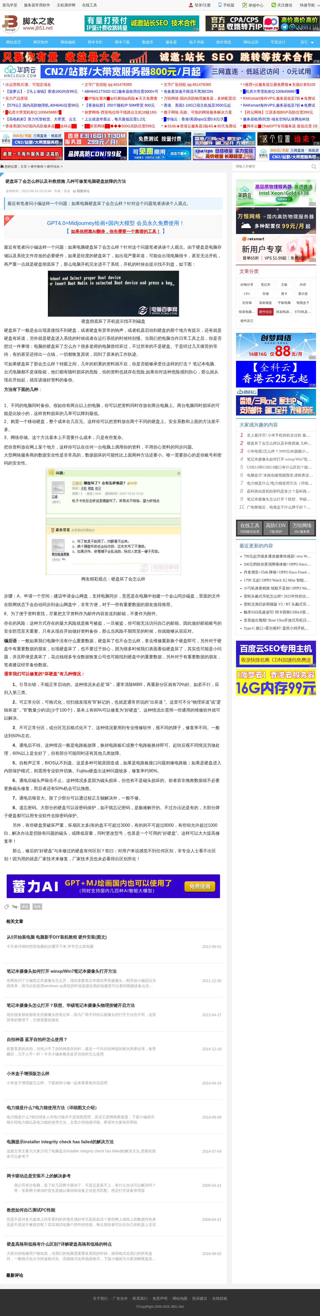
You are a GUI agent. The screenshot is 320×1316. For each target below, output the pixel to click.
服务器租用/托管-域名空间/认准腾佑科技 (276, 119)
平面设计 (278, 42)
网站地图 (180, 1298)
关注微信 (284, 5)
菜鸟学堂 (9, 5)
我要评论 (81, 191)
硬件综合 (53, 166)
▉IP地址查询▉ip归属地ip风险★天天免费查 (121, 98)
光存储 (247, 303)
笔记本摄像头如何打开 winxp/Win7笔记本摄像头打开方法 (62, 971)
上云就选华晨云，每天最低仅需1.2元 (115, 119)
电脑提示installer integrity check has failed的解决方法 (60, 1142)
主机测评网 (66, 5)
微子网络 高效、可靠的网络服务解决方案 (198, 112)
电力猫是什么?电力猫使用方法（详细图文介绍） (53, 1107)
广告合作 (120, 1298)
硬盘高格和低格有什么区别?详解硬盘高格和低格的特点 (59, 1244)
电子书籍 (196, 42)
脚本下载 (122, 42)
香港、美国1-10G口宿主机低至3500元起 (197, 105)
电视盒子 (303, 303)
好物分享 (247, 284)
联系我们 (140, 1298)
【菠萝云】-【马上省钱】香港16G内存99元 (41, 91)
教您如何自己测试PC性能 (31, 1210)
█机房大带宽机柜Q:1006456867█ (271, 91)
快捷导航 (310, 5)
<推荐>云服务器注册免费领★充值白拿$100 (279, 84)
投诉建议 (199, 1298)
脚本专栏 (95, 42)
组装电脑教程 (247, 312)
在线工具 (89, 5)
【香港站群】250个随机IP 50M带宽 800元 (120, 105)
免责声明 (160, 1298)
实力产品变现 (16, 98)
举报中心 (256, 5)
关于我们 (100, 1298)
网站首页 (13, 42)
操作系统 (223, 42)
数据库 (147, 42)
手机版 (228, 5)
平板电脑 (284, 303)
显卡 (284, 294)
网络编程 (68, 42)
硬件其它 (247, 321)
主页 (24, 166)
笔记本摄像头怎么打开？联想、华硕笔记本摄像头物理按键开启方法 (71, 1005)
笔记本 (265, 284)
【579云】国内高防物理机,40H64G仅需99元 (42, 105)
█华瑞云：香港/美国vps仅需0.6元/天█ (195, 119)
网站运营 (250, 42)
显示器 (303, 294)
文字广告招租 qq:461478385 (108, 84)
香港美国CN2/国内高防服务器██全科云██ (41, 126)
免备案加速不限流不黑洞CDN (188, 91)
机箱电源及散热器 (284, 312)
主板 (284, 284)
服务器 (171, 42)
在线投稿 (219, 1298)
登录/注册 (203, 5)
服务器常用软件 (37, 5)
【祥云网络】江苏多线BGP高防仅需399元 (278, 112)
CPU (247, 294)
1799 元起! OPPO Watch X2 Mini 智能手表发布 (281, 580)
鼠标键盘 (265, 303)
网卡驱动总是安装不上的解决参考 (39, 1176)
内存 (303, 284)
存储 (265, 294)
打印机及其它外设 (303, 312)
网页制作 (40, 42)
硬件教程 (37, 166)
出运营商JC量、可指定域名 (28, 84)
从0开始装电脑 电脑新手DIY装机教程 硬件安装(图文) (57, 937)
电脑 (37, 907)
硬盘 (25, 907)
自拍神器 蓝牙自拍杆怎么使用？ (37, 1039)
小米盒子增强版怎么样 (28, 1073)
